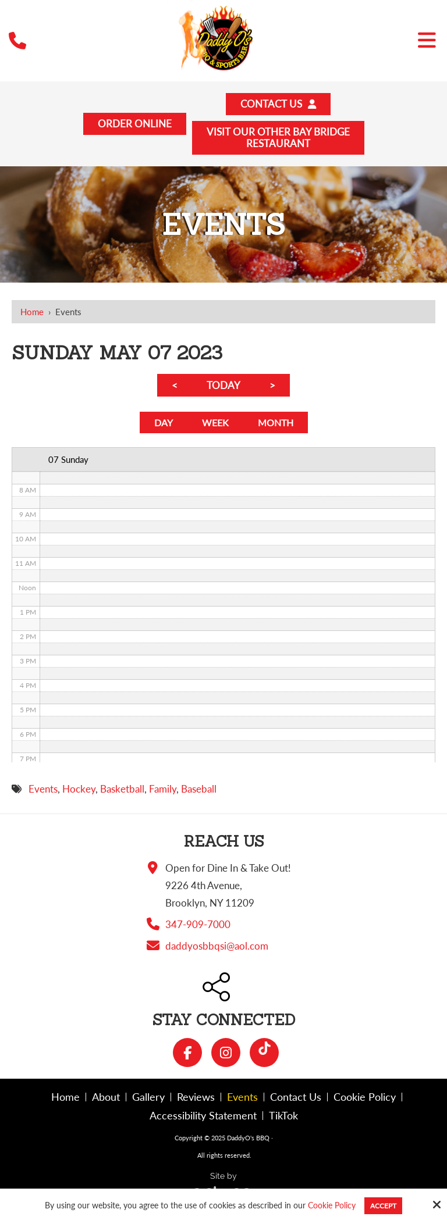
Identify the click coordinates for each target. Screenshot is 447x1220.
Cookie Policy (332, 1205)
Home (32, 313)
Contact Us (278, 104)
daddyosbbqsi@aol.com (216, 949)
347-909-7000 (197, 928)
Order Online (135, 125)
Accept (383, 1205)
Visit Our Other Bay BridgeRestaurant (278, 139)
